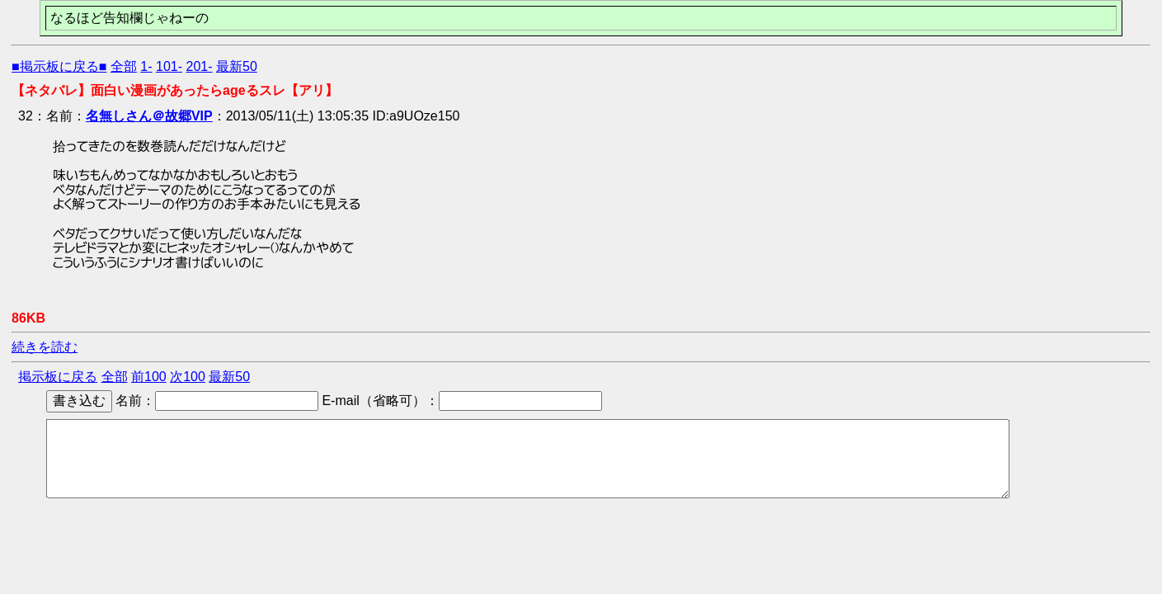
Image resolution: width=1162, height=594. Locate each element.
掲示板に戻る (57, 377)
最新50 (236, 66)
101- (169, 66)
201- (199, 66)
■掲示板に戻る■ (59, 66)
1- (146, 66)
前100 (149, 377)
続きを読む (45, 347)
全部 (124, 66)
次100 (187, 377)
